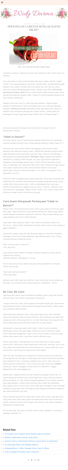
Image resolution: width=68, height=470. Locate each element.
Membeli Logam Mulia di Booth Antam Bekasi (21, 437)
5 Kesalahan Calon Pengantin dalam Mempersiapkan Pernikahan (27, 434)
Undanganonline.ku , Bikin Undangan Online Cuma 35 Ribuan (27, 448)
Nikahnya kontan (18, 109)
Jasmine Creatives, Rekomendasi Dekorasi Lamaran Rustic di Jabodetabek (31, 441)
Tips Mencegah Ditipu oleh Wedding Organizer (21, 445)
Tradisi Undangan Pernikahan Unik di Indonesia (22, 452)
